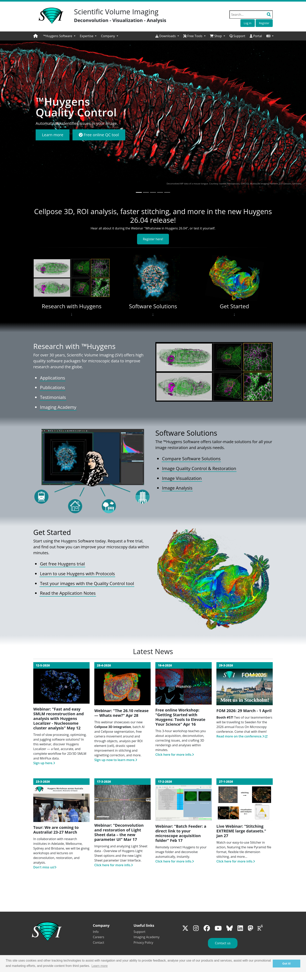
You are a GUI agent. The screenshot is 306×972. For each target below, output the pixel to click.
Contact (98, 942)
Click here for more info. (174, 754)
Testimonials (53, 397)
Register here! (153, 239)
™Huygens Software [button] (58, 36)
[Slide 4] (160, 192)
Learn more (52, 134)
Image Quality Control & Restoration (199, 468)
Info (96, 932)
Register (264, 23)
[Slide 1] (139, 192)
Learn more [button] (100, 965)
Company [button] (108, 36)
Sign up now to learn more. (115, 760)
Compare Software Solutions (191, 459)
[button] (270, 36)
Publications (52, 387)
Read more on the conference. (240, 736)
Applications (52, 378)
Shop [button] (216, 36)
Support (237, 36)
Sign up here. (44, 763)
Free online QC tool (99, 134)
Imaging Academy (58, 407)
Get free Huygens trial (62, 564)
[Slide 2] (146, 192)
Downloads (166, 36)
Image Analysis (177, 488)
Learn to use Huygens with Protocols (77, 574)
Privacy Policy (143, 942)
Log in (247, 23)
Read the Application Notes (68, 593)
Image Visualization (182, 478)
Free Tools (193, 36)
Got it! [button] (286, 963)
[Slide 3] (153, 192)
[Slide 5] (167, 192)
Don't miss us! (45, 867)
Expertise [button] (87, 36)
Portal (256, 36)
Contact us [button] (223, 943)
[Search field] (251, 14)
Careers (98, 937)
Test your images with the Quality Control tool (87, 583)
